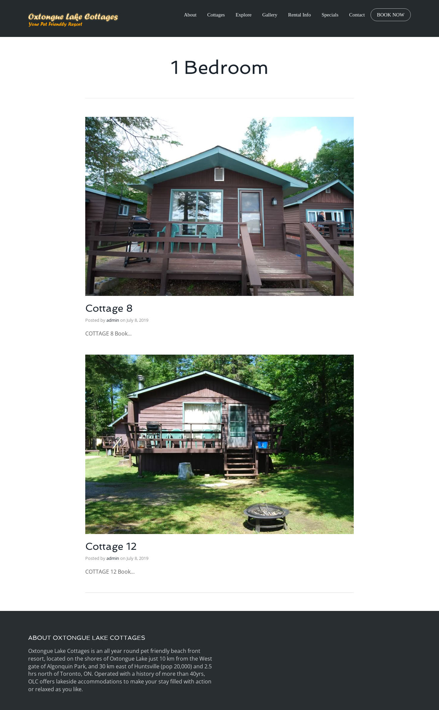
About (190, 14)
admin (112, 320)
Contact (357, 14)
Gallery (269, 14)
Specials (330, 14)
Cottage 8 (109, 308)
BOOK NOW (390, 14)
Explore (243, 14)
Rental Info (299, 14)
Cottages (216, 14)
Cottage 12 (111, 546)
